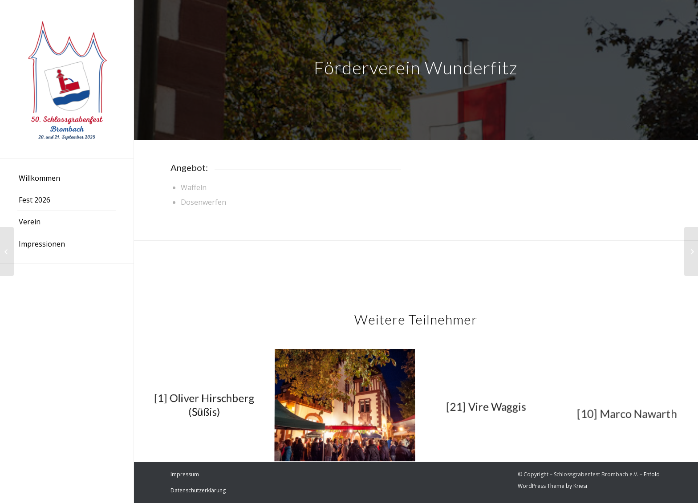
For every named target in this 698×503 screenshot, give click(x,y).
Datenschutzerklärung (198, 490)
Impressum (184, 474)
